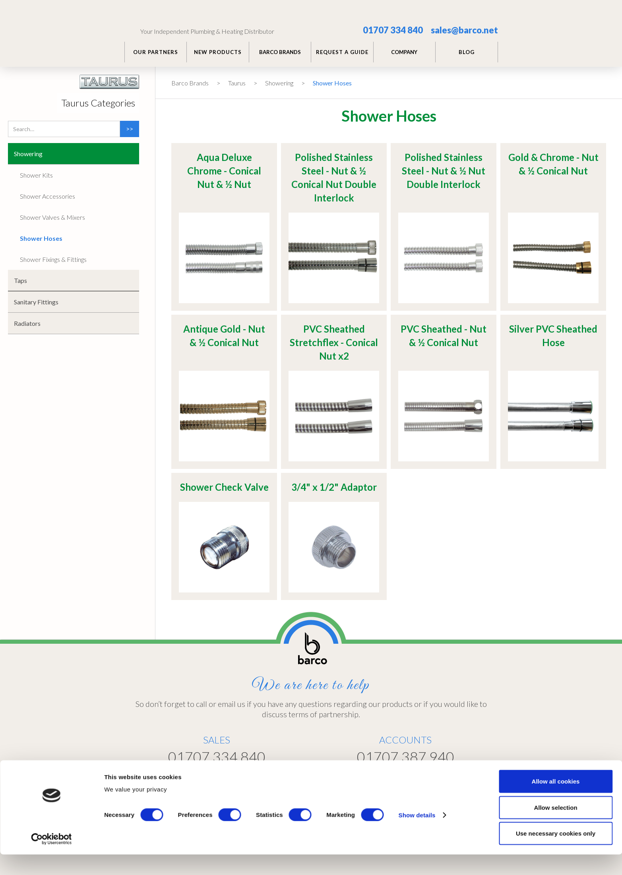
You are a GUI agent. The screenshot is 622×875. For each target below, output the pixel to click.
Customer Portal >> (439, 777)
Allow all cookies (556, 801)
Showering (279, 83)
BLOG (467, 52)
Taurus (237, 83)
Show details (417, 835)
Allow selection (555, 828)
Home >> (324, 778)
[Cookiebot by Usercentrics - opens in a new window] (51, 859)
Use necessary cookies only (555, 853)
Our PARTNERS (155, 52)
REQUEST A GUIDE (342, 52)
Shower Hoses (332, 83)
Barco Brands (190, 83)
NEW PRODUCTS (218, 52)
